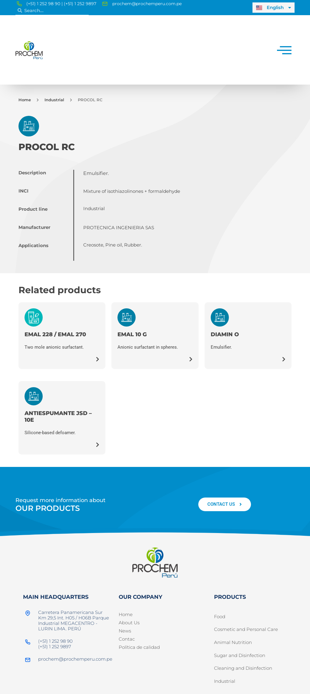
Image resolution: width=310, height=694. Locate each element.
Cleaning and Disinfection (243, 672)
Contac (127, 639)
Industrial (54, 99)
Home (24, 99)
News (125, 631)
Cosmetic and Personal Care (246, 631)
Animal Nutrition (233, 645)
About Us (129, 622)
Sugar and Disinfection (239, 658)
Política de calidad (139, 647)
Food (219, 617)
